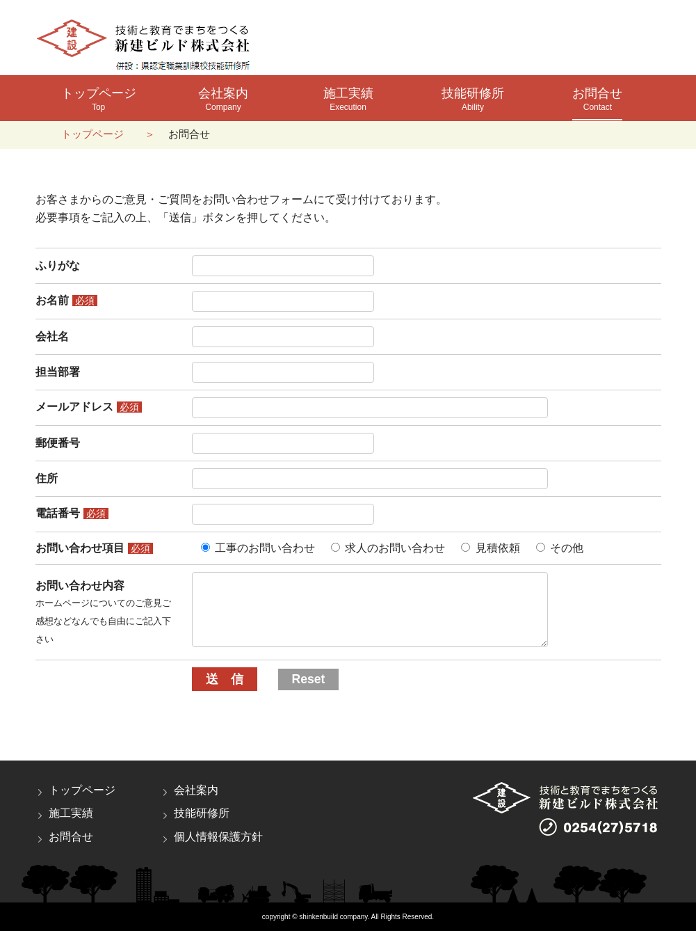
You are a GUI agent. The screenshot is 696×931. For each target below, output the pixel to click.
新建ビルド (145, 45)
